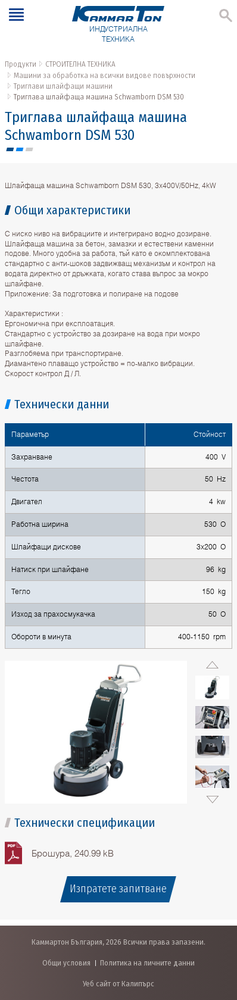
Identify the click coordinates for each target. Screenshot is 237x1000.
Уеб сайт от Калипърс (118, 983)
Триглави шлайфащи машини (63, 86)
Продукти (20, 64)
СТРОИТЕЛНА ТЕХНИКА (80, 64)
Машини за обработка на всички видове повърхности (104, 75)
